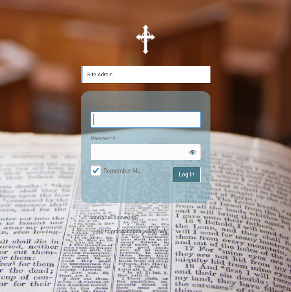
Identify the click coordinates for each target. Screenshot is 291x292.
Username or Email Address (126, 106)
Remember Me (122, 170)
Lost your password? (115, 217)
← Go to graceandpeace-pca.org (128, 231)
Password (103, 138)
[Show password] (193, 152)
